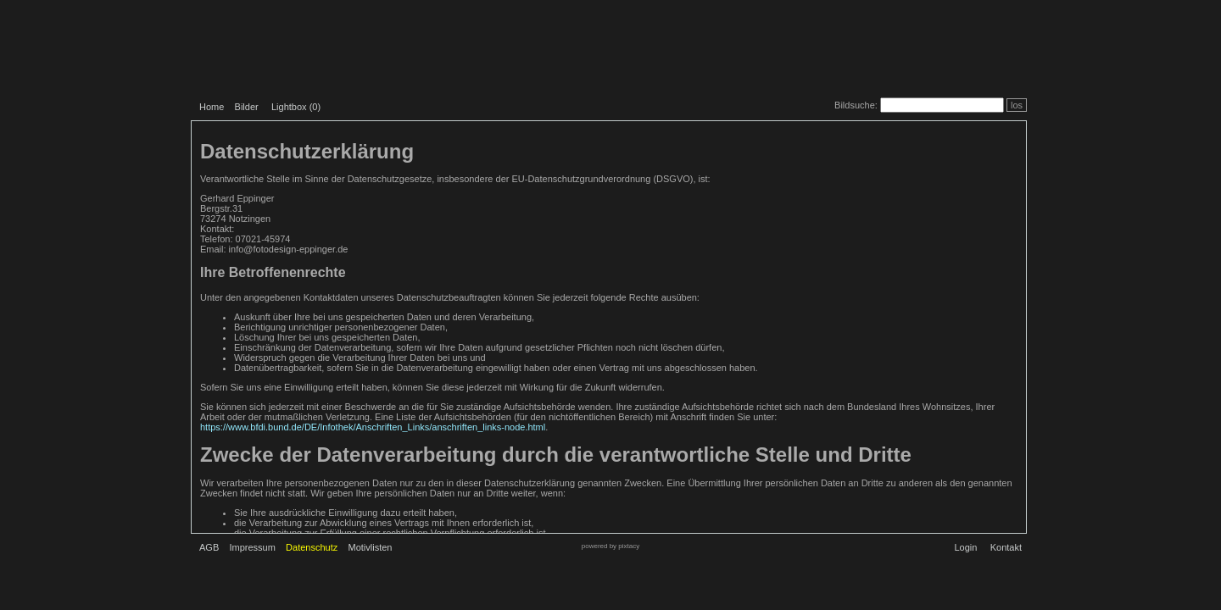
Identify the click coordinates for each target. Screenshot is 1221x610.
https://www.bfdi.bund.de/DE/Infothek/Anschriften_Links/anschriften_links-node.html (372, 427)
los (1017, 105)
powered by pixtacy (610, 546)
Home (211, 107)
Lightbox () (296, 107)
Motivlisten (370, 547)
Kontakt (1006, 547)
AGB (209, 547)
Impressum (252, 547)
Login (965, 547)
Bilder (247, 107)
